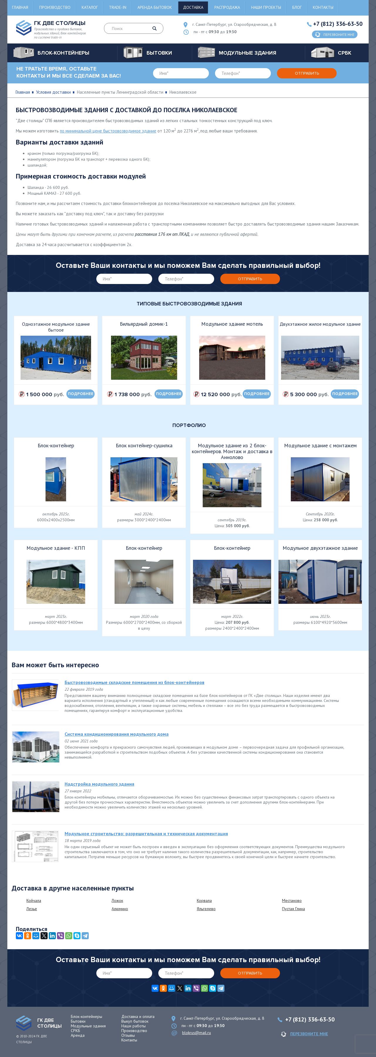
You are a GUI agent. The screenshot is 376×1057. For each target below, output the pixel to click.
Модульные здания (88, 1026)
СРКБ (75, 1030)
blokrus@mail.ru (196, 1032)
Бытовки (78, 1021)
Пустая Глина (293, 908)
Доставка (193, 7)
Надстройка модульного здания (99, 784)
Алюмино (120, 908)
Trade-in (117, 7)
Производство (54, 7)
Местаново (292, 900)
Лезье (31, 908)
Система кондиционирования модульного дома (117, 734)
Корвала (204, 900)
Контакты (323, 7)
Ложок (117, 900)
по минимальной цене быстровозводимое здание (108, 131)
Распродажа (227, 7)
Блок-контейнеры (86, 1016)
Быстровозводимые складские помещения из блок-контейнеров (134, 682)
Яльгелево (206, 908)
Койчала (33, 900)
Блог (297, 7)
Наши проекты (266, 7)
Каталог (90, 7)
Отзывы (128, 1035)
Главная (20, 7)
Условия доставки (53, 92)
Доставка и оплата (138, 1016)
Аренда (78, 1035)
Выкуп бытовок (134, 1021)
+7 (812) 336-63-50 (337, 24)
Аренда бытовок (154, 7)
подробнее (80, 393)
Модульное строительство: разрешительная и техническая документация (146, 833)
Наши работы (133, 1026)
